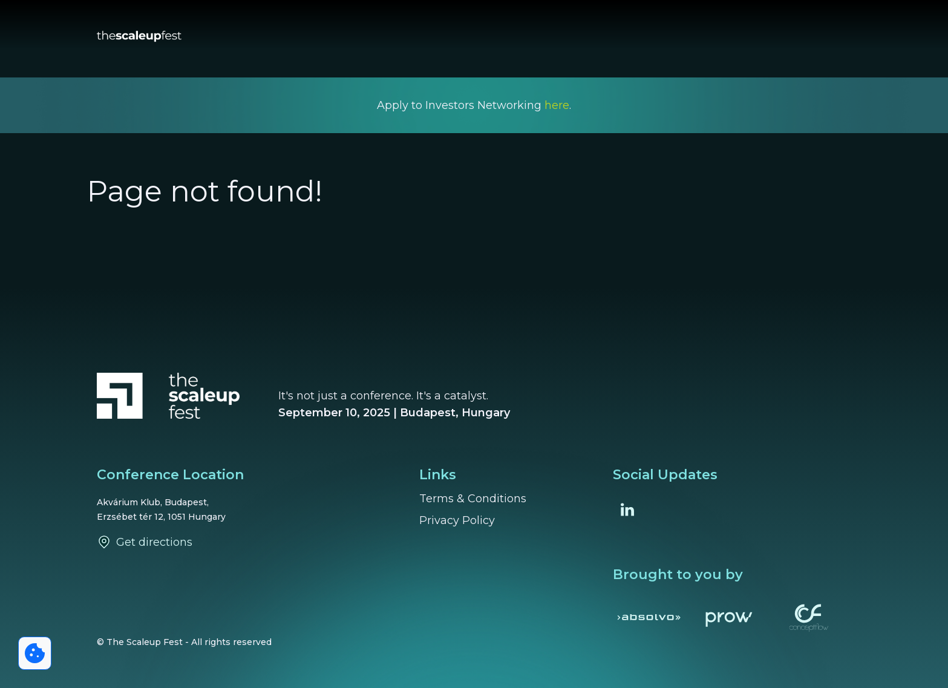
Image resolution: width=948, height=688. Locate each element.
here (556, 105)
